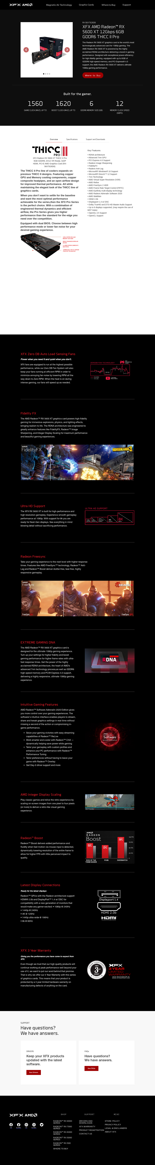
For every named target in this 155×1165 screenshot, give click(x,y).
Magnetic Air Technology (59, 4)
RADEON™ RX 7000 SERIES (62, 1127)
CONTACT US (85, 1134)
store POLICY (112, 1121)
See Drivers (33, 1072)
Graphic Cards (86, 4)
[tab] (54, 139)
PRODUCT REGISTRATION (89, 1130)
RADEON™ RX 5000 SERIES (62, 1139)
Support (126, 4)
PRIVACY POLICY (113, 1125)
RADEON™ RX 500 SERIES (62, 1144)
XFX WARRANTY (87, 1127)
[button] (26, 49)
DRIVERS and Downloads (85, 1122)
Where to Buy (109, 4)
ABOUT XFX (110, 1132)
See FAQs (91, 1068)
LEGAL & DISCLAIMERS (116, 1128)
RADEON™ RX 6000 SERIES (62, 1133)
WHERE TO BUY (60, 1149)
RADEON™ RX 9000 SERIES (62, 1122)
